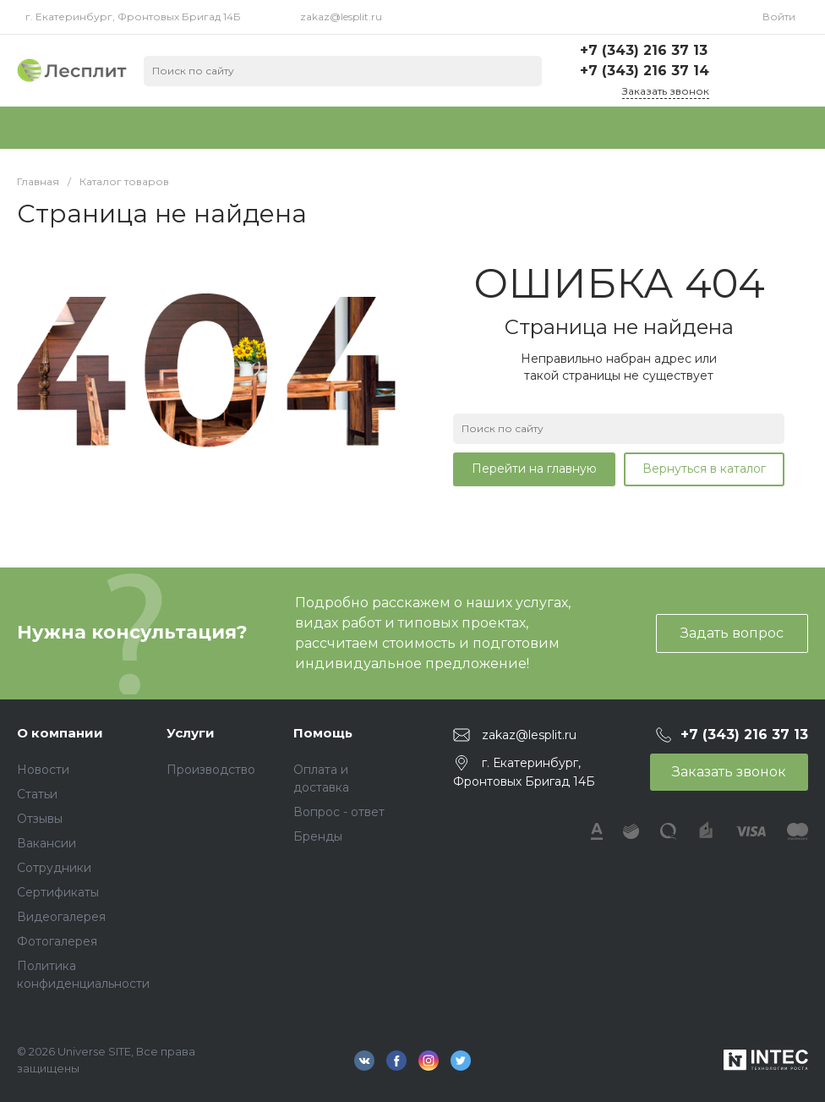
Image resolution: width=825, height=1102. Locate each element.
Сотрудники (54, 867)
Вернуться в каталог (704, 468)
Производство (211, 769)
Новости (43, 769)
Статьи (37, 794)
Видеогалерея (61, 916)
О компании (60, 733)
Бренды (317, 836)
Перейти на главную (534, 468)
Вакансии (46, 843)
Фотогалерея (57, 941)
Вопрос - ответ (339, 812)
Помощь (322, 733)
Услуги (191, 733)
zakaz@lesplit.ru (341, 16)
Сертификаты (58, 892)
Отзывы (40, 818)
